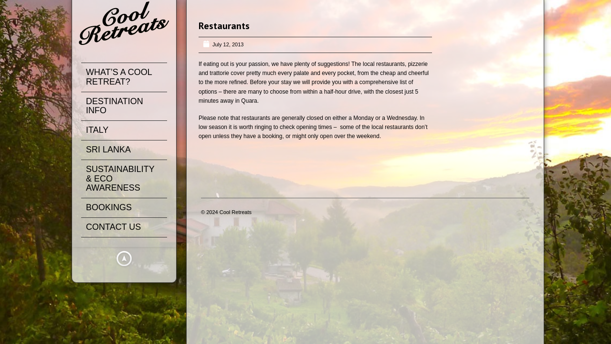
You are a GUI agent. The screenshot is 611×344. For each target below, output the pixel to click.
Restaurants (224, 26)
